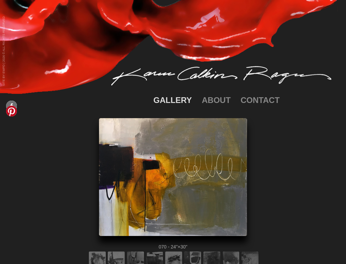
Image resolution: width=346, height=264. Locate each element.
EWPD (3, 69)
